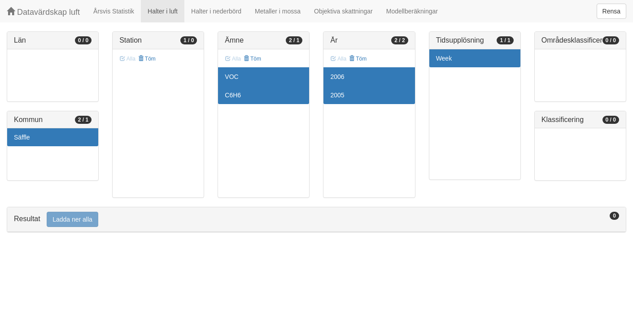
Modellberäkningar (412, 11)
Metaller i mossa (278, 11)
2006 (337, 76)
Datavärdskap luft (43, 12)
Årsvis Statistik (113, 11)
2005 (337, 95)
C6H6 (233, 95)
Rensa (611, 11)
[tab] (316, 219)
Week (444, 58)
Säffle (22, 137)
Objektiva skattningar (343, 11)
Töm (147, 59)
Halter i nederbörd (216, 11)
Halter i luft (163, 11)
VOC (231, 76)
